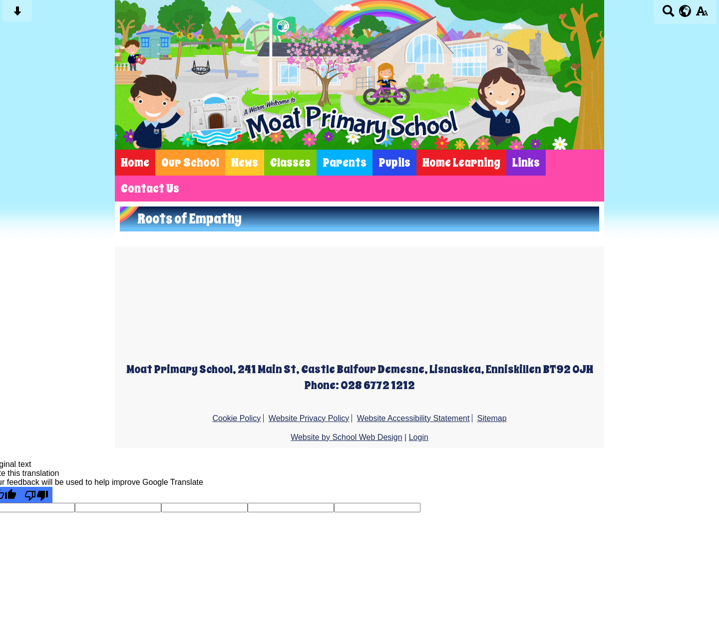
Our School (190, 162)
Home (135, 162)
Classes (290, 162)
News (244, 162)
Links (526, 162)
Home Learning (461, 162)
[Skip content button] (17, 14)
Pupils (394, 162)
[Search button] (668, 14)
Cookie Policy (236, 418)
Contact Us (150, 188)
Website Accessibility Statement (413, 418)
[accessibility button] (702, 14)
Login (418, 437)
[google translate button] (685, 11)
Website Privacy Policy (309, 418)
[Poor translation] (36, 495)
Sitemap (492, 418)
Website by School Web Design (346, 437)
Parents (344, 162)
